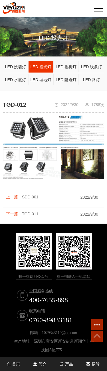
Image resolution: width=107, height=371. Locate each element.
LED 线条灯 (91, 67)
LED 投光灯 (41, 67)
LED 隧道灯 (66, 79)
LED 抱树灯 (66, 67)
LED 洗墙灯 (15, 67)
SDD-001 (30, 197)
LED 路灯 (91, 79)
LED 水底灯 (15, 79)
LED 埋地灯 (41, 79)
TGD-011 (30, 214)
